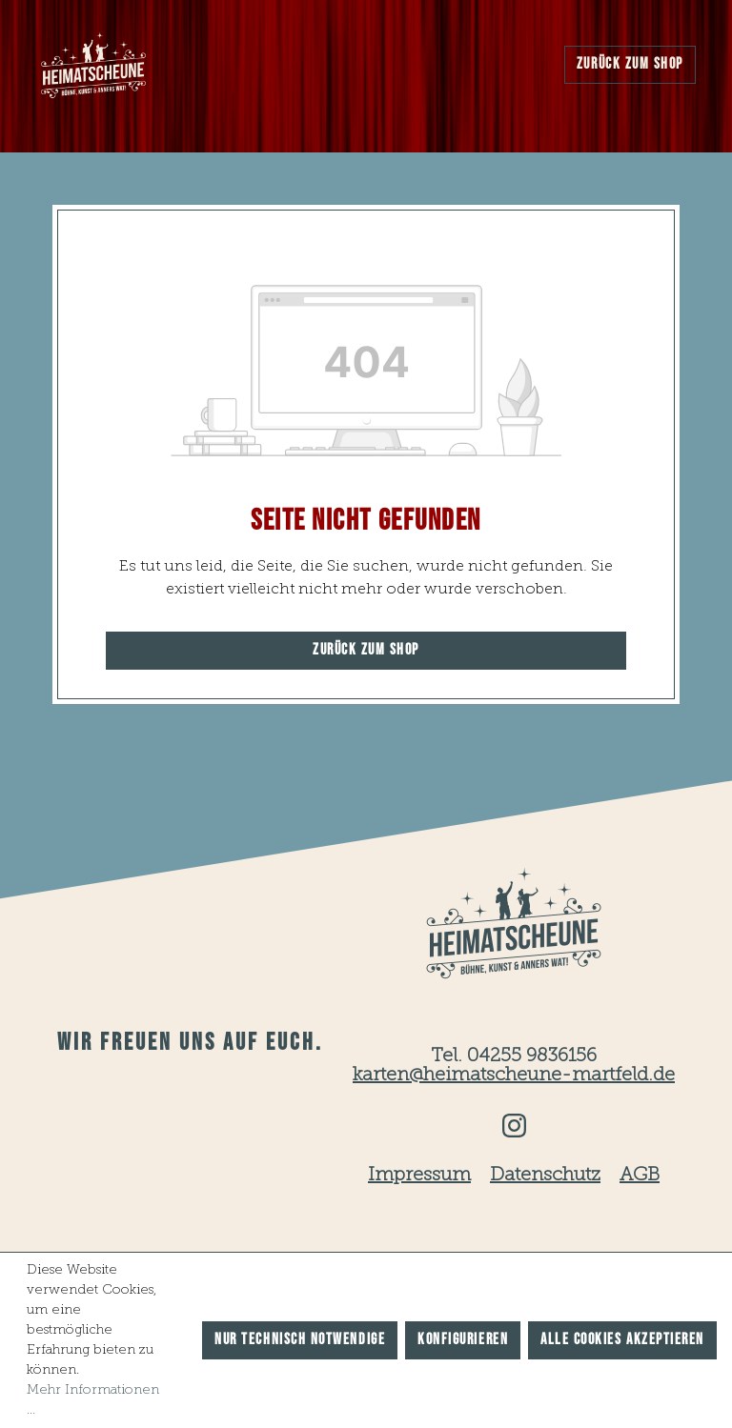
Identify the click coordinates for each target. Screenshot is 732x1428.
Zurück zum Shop (630, 64)
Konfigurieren (462, 1340)
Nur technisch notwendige (299, 1340)
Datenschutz (545, 1175)
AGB (640, 1175)
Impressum (419, 1175)
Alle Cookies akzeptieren (622, 1340)
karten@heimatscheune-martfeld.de (514, 1075)
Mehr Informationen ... (93, 1400)
